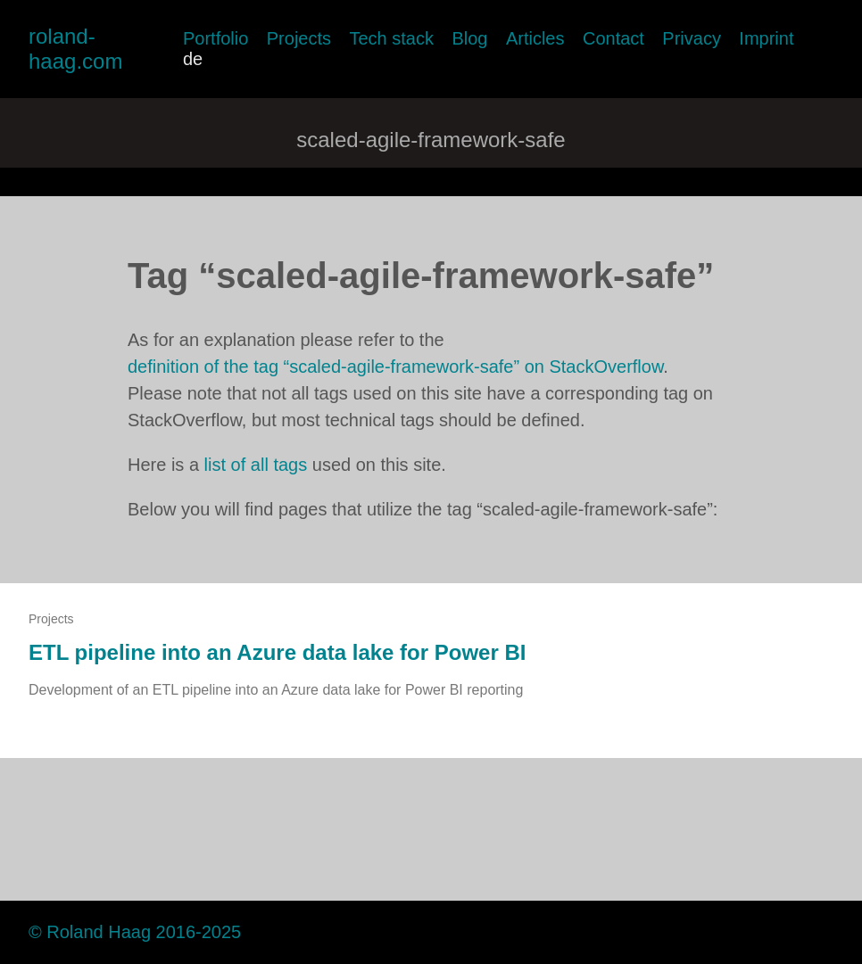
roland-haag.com (75, 48)
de (193, 59)
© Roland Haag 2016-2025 (135, 932)
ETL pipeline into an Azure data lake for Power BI (277, 652)
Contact (613, 38)
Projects (299, 38)
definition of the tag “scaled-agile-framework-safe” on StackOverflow (395, 366)
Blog (469, 38)
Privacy (691, 38)
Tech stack (391, 38)
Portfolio (215, 38)
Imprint (766, 38)
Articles (535, 38)
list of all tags (256, 464)
